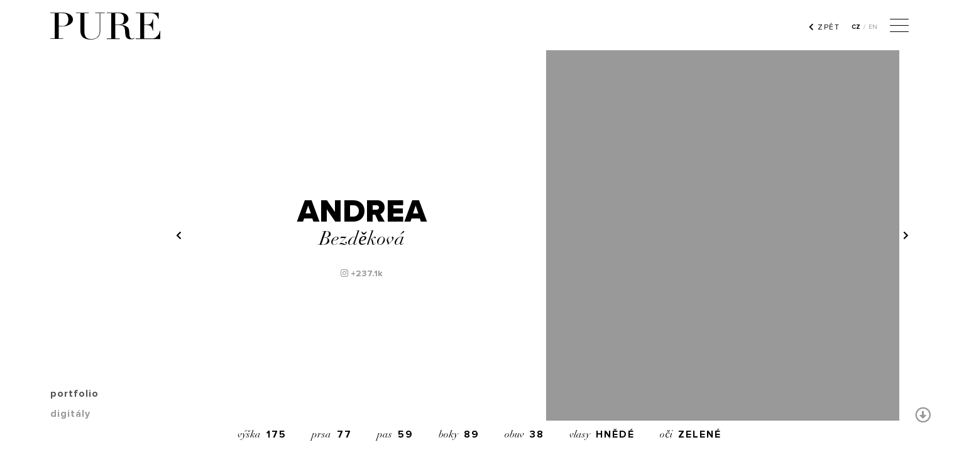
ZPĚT (824, 27)
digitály (70, 413)
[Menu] (899, 27)
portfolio (74, 393)
